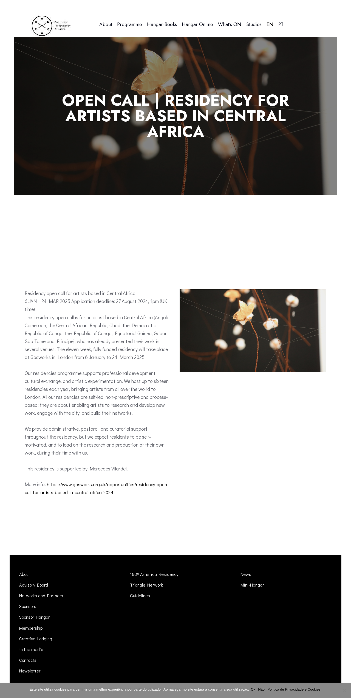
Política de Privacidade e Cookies (295, 689)
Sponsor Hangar (36, 617)
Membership (31, 628)
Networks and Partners (42, 595)
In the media (32, 649)
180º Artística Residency (155, 574)
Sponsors (29, 606)
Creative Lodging (37, 638)
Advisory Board (35, 585)
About (25, 574)
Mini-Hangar (253, 585)
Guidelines (140, 595)
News (245, 574)
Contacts (28, 660)
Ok (254, 689)
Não (262, 689)
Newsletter (30, 671)
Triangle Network (147, 585)
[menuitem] (270, 24)
